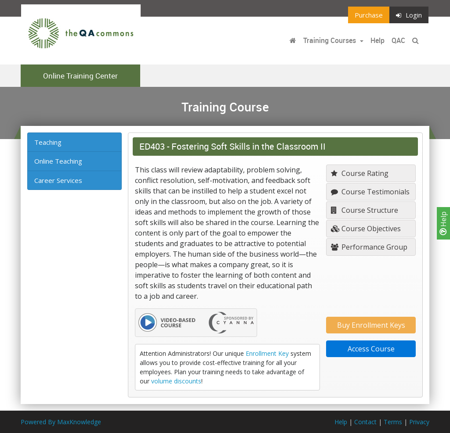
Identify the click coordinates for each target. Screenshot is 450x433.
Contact (365, 422)
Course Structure (364, 210)
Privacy (419, 422)
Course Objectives (366, 228)
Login (409, 15)
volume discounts (176, 381)
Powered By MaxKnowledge (61, 422)
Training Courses (330, 40)
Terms (393, 422)
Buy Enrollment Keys (371, 325)
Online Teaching (58, 161)
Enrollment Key (267, 353)
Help (443, 223)
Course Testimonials (370, 192)
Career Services (58, 180)
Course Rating (359, 173)
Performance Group (369, 247)
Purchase (369, 15)
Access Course (371, 349)
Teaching (48, 142)
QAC (398, 40)
